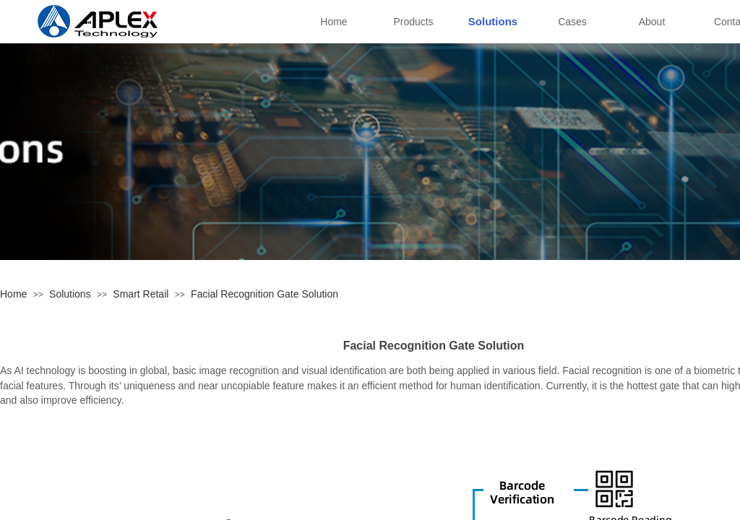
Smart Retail (140, 294)
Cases (572, 21)
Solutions (70, 294)
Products (413, 21)
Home (13, 294)
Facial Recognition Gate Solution (264, 294)
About (652, 21)
